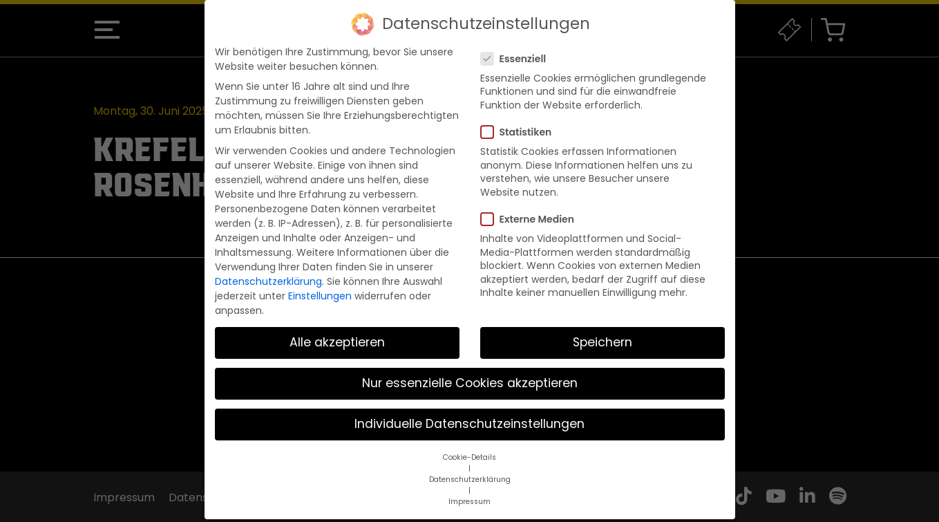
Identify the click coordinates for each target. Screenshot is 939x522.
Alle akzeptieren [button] (337, 332)
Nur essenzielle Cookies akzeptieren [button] (470, 372)
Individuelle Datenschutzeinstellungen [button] (469, 413)
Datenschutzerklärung (268, 271)
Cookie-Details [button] (469, 447)
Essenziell (518, 48)
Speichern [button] (602, 332)
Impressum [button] (469, 491)
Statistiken (520, 122)
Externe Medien (531, 209)
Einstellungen (320, 285)
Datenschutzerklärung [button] (470, 469)
